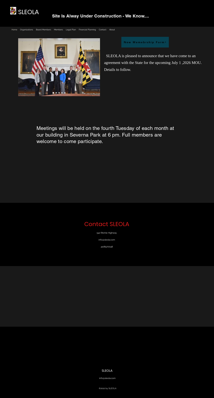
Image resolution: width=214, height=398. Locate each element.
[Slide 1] (53, 93)
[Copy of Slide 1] (56, 93)
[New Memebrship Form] (145, 42)
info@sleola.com (107, 239)
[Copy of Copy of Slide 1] (59, 93)
